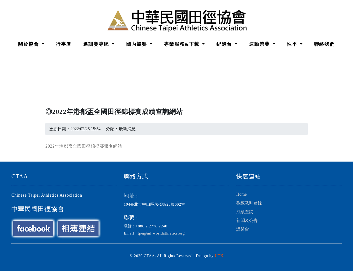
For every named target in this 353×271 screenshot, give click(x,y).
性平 (293, 44)
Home (241, 194)
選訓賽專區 (97, 44)
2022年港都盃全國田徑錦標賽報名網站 (83, 146)
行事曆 (63, 44)
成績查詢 (244, 211)
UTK (219, 256)
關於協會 (29, 44)
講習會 (242, 229)
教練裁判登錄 (249, 203)
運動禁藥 (260, 44)
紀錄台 (225, 44)
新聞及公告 (247, 220)
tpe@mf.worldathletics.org (161, 233)
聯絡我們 (324, 44)
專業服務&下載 (182, 44)
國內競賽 (137, 44)
